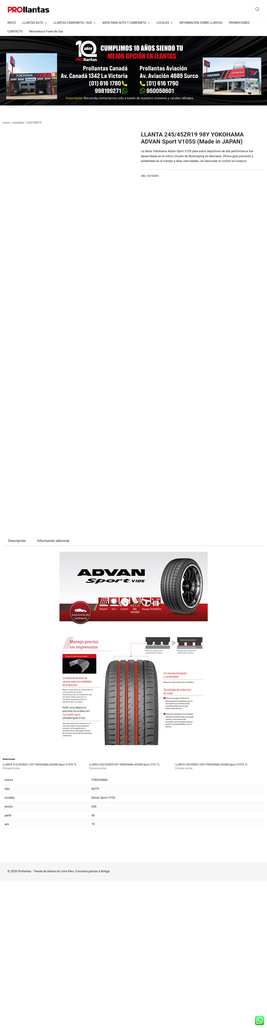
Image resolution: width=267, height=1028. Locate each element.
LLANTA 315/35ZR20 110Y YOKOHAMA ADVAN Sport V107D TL (40, 911)
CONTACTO (15, 31)
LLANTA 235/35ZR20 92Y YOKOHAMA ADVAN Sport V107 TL (124, 911)
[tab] (17, 688)
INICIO (11, 22)
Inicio (6, 122)
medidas (18, 122)
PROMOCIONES (239, 22)
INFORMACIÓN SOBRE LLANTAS (200, 22)
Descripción (17, 688)
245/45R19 (34, 122)
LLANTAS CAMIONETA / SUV (73, 22)
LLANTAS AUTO (32, 22)
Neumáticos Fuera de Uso (46, 31)
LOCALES (163, 22)
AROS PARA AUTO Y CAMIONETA (124, 22)
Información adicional (53, 688)
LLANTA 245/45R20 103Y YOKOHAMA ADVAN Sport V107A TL (211, 911)
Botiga (105, 1018)
